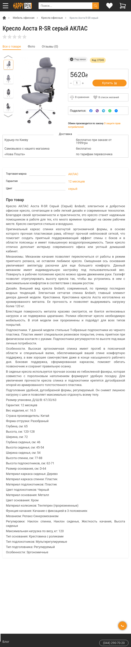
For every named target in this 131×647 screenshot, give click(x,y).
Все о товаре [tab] (12, 46)
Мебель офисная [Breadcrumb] (23, 17)
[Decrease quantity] (71, 83)
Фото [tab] (31, 46)
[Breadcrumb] (4, 17)
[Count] (76, 83)
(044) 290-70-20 (114, 643)
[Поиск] (95, 5)
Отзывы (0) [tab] (50, 46)
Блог (6, 641)
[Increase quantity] (83, 83)
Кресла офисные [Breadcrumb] (52, 17)
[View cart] (122, 5)
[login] (109, 5)
